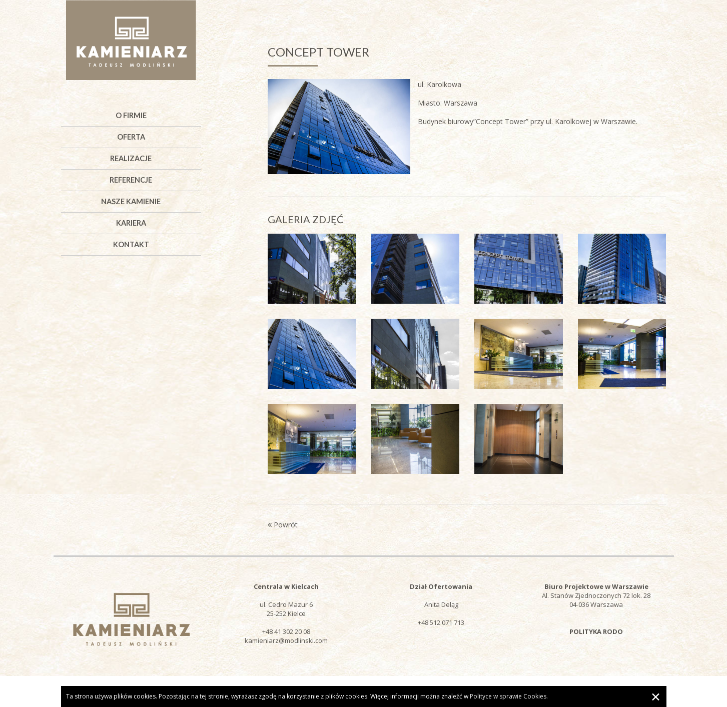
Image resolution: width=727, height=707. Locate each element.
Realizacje (131, 158)
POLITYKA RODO (596, 631)
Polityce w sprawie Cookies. (509, 696)
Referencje (131, 180)
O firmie (131, 115)
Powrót (283, 524)
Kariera (131, 223)
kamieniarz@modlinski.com (286, 640)
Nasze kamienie (131, 201)
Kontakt (131, 244)
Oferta (131, 137)
